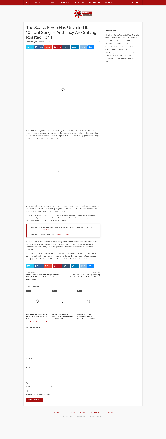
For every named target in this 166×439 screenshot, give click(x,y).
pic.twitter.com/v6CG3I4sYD (39, 230)
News (28, 291)
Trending (56, 412)
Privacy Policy (94, 412)
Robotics (65, 2)
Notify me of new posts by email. (38, 395)
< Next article (31, 322)
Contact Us (108, 412)
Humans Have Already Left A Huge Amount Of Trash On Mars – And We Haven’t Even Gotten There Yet (42, 277)
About (82, 412)
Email (28, 368)
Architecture (79, 2)
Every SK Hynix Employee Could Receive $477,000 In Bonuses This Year (37, 316)
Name (29, 358)
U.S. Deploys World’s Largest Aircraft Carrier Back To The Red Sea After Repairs (62, 316)
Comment (30, 332)
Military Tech (94, 2)
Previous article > (42, 322)
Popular (73, 412)
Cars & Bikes (52, 2)
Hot (65, 412)
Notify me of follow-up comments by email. (42, 387)
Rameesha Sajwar (31, 42)
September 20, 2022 (61, 234)
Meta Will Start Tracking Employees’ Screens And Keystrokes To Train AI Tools (86, 316)
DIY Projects (110, 2)
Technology (37, 2)
